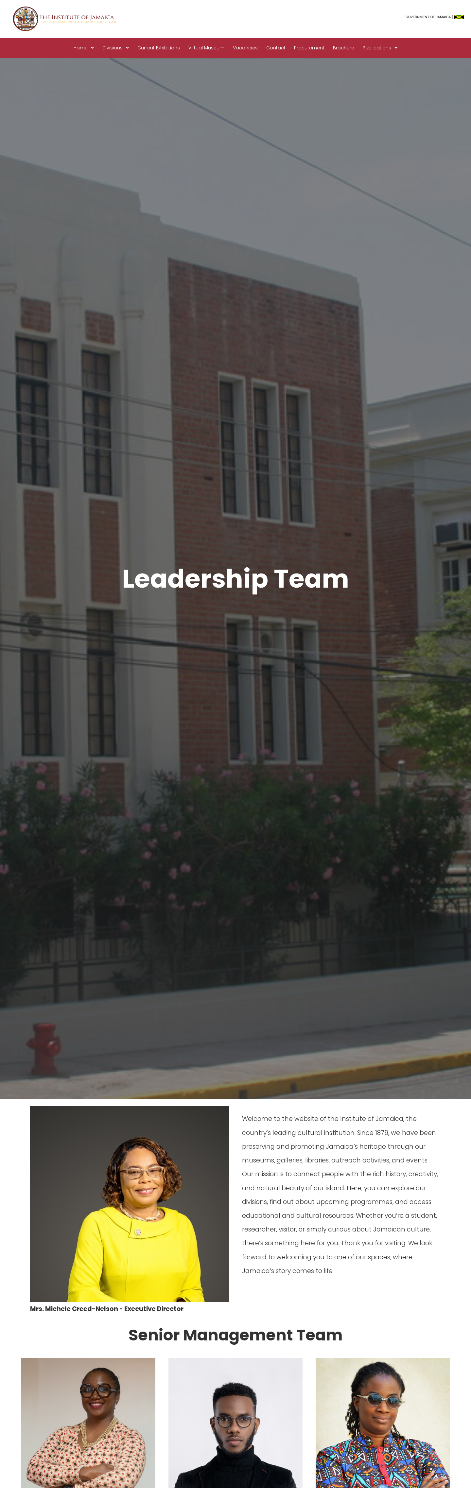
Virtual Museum (206, 47)
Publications (380, 47)
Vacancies (245, 47)
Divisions (115, 47)
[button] (83, 48)
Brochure (343, 47)
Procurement (309, 47)
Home (84, 47)
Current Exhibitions (158, 47)
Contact (276, 47)
